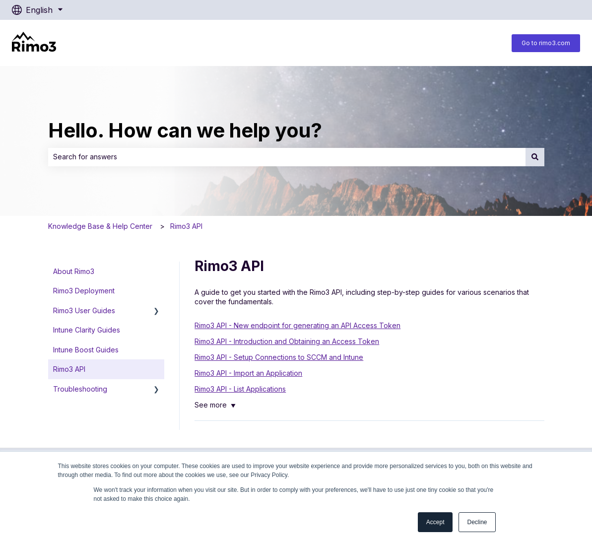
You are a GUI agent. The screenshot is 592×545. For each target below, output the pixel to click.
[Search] (535, 157)
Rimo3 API (186, 226)
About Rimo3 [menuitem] (73, 271)
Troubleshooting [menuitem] (80, 389)
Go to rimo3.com (546, 43)
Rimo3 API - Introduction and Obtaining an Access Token (287, 341)
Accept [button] (435, 522)
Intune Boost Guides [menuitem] (86, 349)
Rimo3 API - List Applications (240, 389)
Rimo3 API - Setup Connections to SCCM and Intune (279, 357)
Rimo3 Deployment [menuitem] (84, 290)
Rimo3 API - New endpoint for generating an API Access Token (297, 325)
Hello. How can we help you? (185, 130)
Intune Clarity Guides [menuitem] (86, 330)
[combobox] (287, 157)
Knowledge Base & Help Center (100, 226)
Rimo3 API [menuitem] (69, 369)
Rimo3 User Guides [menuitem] (84, 310)
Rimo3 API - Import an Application (248, 373)
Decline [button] (477, 522)
